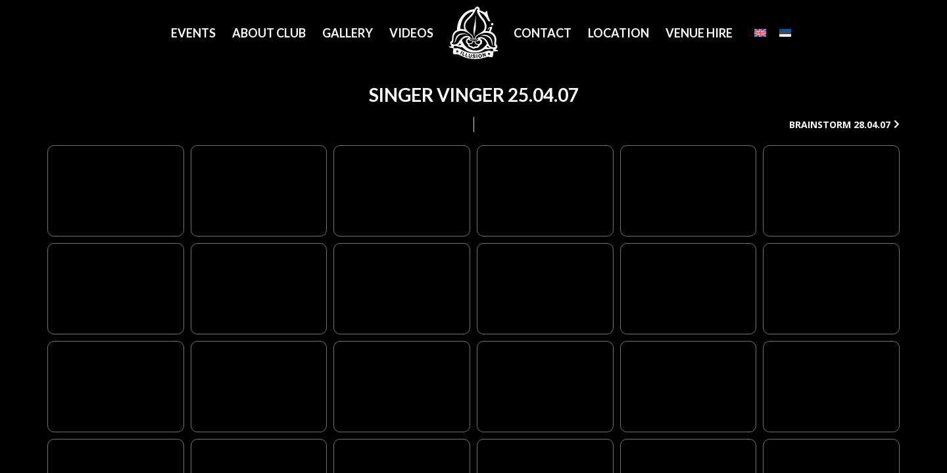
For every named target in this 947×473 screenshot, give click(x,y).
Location (618, 33)
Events (193, 33)
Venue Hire (699, 33)
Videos (411, 33)
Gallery (347, 33)
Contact (542, 33)
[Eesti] (785, 33)
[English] (760, 33)
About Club (269, 33)
